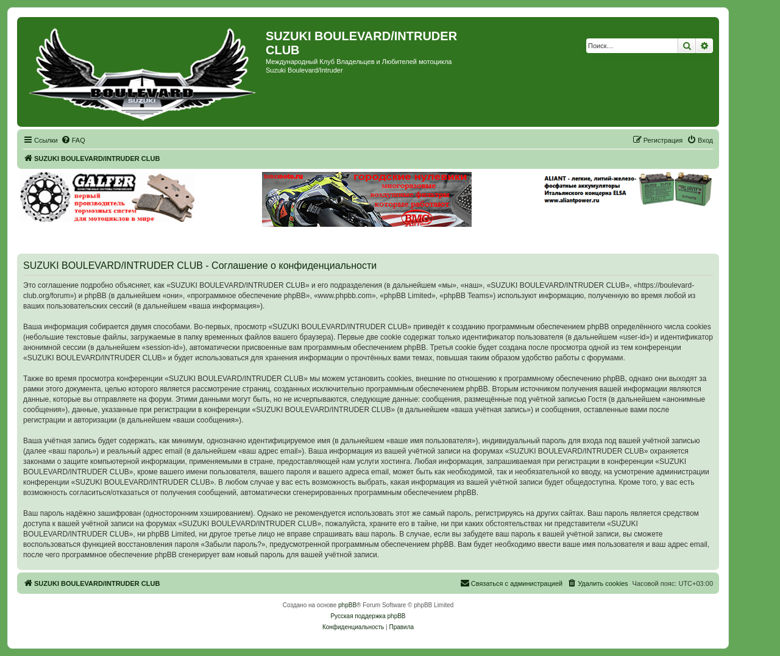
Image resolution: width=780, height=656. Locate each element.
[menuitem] (73, 140)
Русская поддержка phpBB (367, 616)
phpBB (347, 605)
